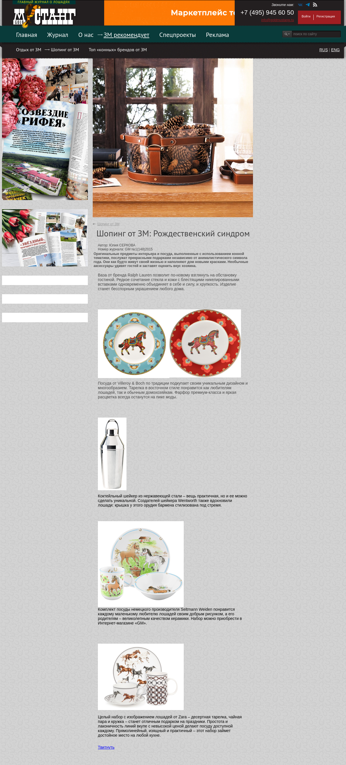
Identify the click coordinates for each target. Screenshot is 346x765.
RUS (323, 50)
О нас (86, 35)
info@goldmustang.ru (277, 20)
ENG (335, 50)
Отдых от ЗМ (28, 49)
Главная (26, 35)
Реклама (217, 35)
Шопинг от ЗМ (65, 49)
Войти (306, 16)
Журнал (57, 35)
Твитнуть (106, 747)
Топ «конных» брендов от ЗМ (118, 49)
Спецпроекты (177, 35)
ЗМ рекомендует (126, 35)
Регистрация (326, 16)
